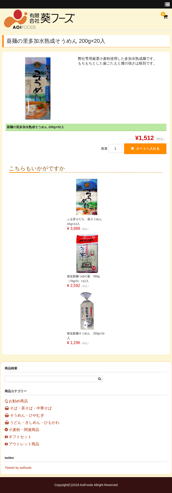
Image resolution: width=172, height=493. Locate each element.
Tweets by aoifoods (18, 467)
